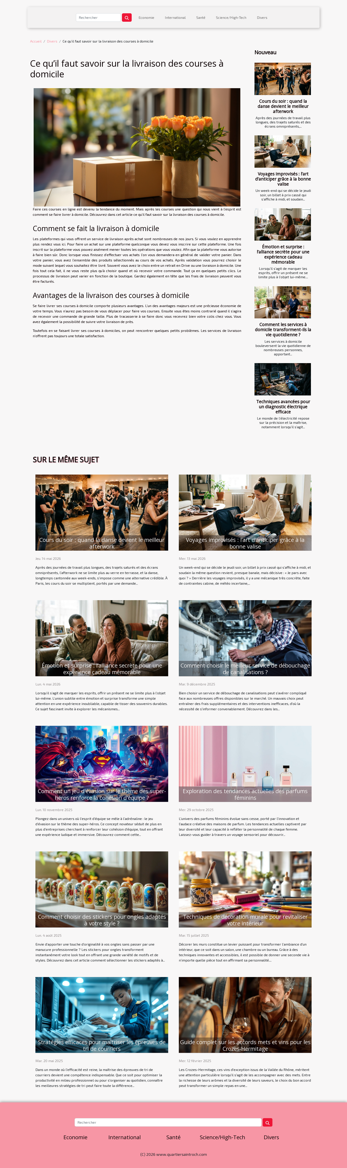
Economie (146, 17)
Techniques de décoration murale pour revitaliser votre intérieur (245, 920)
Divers (262, 17)
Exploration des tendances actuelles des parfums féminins (245, 794)
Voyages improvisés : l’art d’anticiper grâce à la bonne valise (283, 179)
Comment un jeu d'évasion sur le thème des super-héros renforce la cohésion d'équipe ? (102, 794)
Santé (200, 17)
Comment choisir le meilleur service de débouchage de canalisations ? (245, 669)
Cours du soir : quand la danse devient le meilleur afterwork (283, 106)
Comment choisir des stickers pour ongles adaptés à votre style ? (102, 920)
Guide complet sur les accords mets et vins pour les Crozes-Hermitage (245, 1045)
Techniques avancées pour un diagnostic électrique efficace (283, 407)
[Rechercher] (98, 17)
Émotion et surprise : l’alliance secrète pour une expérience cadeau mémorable (283, 254)
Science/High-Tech (231, 17)
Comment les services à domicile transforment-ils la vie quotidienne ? (283, 329)
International (175, 17)
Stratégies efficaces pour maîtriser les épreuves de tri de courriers (102, 1045)
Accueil (36, 41)
